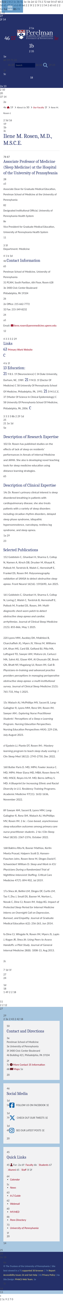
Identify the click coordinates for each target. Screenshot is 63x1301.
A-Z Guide (15, 1195)
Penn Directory (18, 1220)
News (13, 1187)
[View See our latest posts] (12, 1130)
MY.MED (14, 1211)
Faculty (29, 1164)
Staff (24, 1169)
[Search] (25, 65)
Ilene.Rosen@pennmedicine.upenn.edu (35, 325)
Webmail (15, 1203)
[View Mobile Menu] (10, 9)
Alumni (12, 1169)
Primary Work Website (20, 349)
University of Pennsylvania (24, 1228)
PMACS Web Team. (24, 1279)
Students (43, 1164)
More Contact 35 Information (29, 1064)
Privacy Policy (48, 1275)
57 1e (34, 38)
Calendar (15, 1179)
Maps (17, 1069)
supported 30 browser (32, 1270)
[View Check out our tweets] (13, 1118)
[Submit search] (45, 65)
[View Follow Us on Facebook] (12, 1105)
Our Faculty (38, 107)
